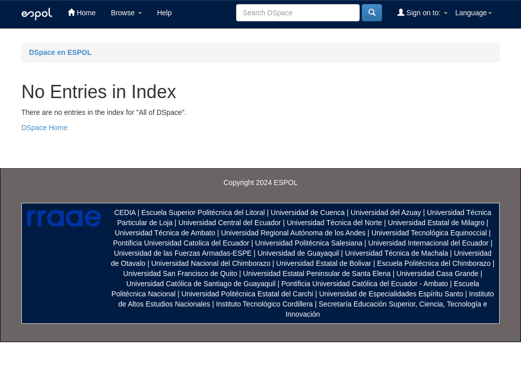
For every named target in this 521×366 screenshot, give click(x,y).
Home (82, 12)
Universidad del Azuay (386, 212)
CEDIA (124, 212)
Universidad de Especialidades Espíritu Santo (391, 294)
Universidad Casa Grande (438, 273)
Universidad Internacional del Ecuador (428, 243)
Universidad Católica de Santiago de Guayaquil (200, 284)
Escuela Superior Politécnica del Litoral (203, 212)
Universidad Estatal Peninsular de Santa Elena (317, 273)
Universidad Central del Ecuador (230, 223)
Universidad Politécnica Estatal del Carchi (247, 294)
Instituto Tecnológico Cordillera (264, 304)
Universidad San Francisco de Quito (180, 273)
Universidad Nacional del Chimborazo (210, 263)
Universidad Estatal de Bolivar (323, 263)
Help (164, 13)
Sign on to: (422, 12)
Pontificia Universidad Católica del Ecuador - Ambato (364, 284)
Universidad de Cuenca (308, 212)
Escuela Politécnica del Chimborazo (433, 263)
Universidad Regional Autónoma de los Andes (293, 233)
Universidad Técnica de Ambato (165, 233)
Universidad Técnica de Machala (396, 253)
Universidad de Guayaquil (298, 253)
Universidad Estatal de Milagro (436, 223)
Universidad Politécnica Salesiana (308, 243)
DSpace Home (44, 128)
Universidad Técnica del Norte (334, 223)
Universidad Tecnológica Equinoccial (429, 233)
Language (473, 13)
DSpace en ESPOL (60, 52)
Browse (126, 13)
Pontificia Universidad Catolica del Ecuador (181, 243)
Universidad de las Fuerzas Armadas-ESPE (183, 253)
